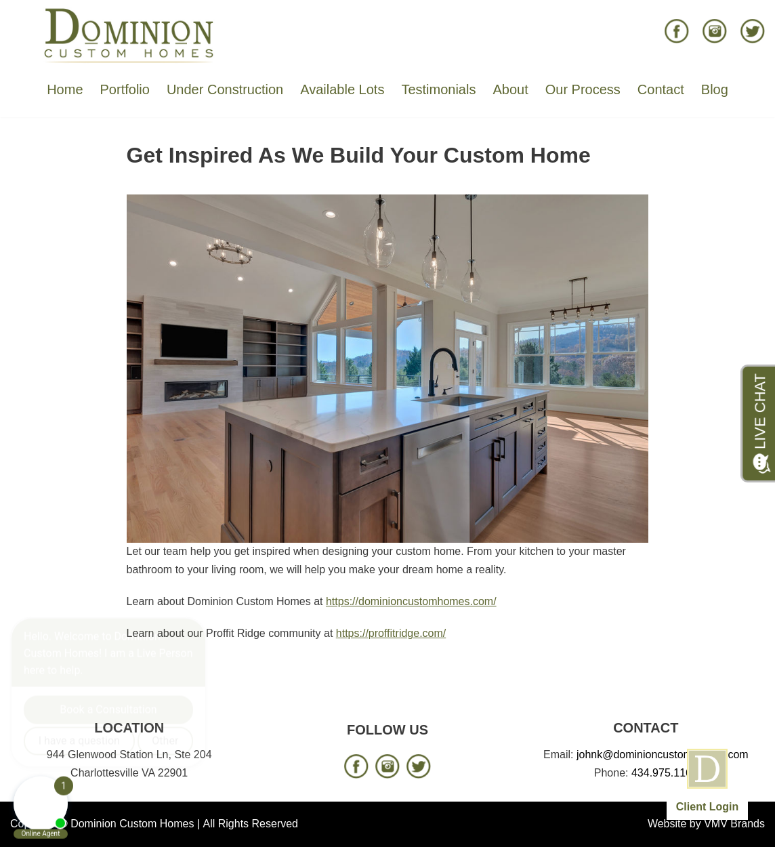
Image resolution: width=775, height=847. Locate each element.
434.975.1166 (664, 773)
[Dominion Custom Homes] (129, 34)
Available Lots (342, 89)
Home (65, 89)
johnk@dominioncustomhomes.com (663, 754)
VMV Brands (734, 823)
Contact (660, 89)
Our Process (583, 89)
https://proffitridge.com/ (391, 633)
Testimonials (438, 89)
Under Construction (225, 89)
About (510, 89)
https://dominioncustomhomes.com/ (411, 601)
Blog (714, 89)
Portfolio (125, 89)
